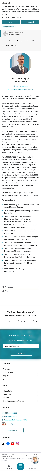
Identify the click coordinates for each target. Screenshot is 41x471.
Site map (6, 398)
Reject (11, 22)
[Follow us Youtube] (12, 443)
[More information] (12, 424)
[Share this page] (20, 291)
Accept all (30, 22)
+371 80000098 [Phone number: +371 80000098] (10, 413)
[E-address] (6, 424)
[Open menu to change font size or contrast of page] (32, 467)
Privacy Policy (7, 391)
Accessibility (7, 394)
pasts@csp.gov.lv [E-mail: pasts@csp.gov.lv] (10, 416)
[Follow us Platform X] (3, 443)
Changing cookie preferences (13, 401)
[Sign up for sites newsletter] (21, 353)
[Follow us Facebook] (8, 443)
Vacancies (6, 369)
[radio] (7, 321)
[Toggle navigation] (20, 466)
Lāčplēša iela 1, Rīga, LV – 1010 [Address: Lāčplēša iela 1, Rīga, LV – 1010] (15, 420)
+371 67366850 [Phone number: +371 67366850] (22, 86)
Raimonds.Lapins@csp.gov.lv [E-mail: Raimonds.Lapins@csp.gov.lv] (22, 89)
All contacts (12, 430)
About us (6, 379)
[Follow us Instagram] (17, 443)
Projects (6, 376)
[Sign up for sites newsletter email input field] (21, 346)
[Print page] (20, 287)
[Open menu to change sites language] (9, 467)
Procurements (8, 372)
